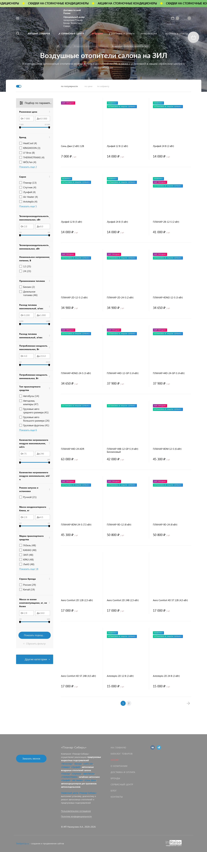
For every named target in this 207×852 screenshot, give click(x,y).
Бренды (115, 778)
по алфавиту (103, 86)
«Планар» (65, 773)
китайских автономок (89, 777)
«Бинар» (78, 763)
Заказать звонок (31, 758)
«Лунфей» (76, 767)
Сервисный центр (122, 784)
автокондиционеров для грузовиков (78, 783)
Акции (115, 759)
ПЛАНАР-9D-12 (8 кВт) (119, 524)
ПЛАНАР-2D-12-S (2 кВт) (74, 297)
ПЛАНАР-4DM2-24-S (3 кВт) (76, 373)
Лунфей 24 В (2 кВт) (163, 146)
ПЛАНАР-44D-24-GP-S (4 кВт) (169, 373)
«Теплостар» (67, 763)
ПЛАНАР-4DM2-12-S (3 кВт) (168, 297)
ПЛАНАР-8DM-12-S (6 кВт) (167, 448)
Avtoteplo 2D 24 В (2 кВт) (166, 675)
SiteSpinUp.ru (22, 843)
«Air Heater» (77, 780)
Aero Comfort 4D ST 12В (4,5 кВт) (170, 600)
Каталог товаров (122, 753)
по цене (88, 86)
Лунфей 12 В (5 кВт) (71, 221)
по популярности (69, 86)
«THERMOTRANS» (69, 777)
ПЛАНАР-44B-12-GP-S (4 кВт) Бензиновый (122, 450)
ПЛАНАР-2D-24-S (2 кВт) (120, 297)
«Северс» (65, 767)
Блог (114, 790)
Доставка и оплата (123, 772)
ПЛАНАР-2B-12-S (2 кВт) (166, 221)
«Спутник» (77, 773)
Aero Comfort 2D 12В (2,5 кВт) (77, 600)
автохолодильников (70, 786)
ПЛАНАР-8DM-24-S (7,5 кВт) (76, 524)
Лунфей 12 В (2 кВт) (117, 146)
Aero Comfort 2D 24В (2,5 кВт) (123, 600)
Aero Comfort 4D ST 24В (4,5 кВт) (78, 675)
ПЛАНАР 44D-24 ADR (72, 448)
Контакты (117, 796)
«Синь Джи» (90, 780)
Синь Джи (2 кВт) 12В (72, 146)
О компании (119, 765)
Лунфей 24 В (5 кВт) (117, 221)
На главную (118, 747)
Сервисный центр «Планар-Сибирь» (78, 792)
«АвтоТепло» (89, 773)
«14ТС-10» (88, 763)
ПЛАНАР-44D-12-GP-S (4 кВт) (123, 373)
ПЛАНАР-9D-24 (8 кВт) (165, 524)
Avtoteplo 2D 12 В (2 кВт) (120, 675)
